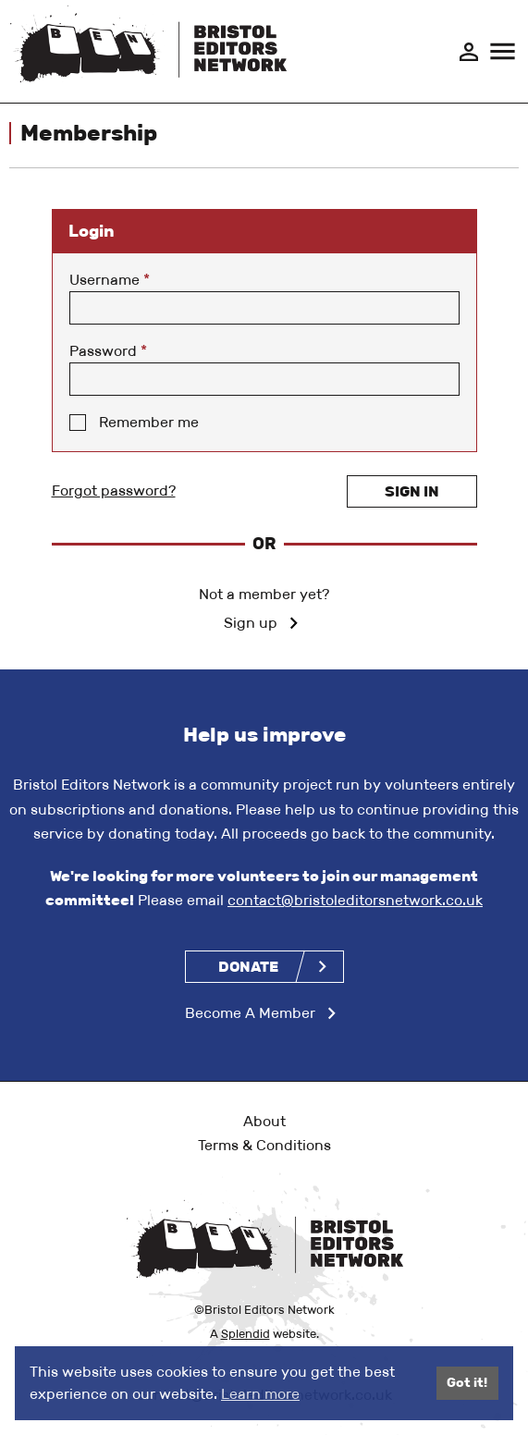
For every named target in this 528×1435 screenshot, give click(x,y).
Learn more (260, 1394)
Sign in (412, 491)
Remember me (149, 422)
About (264, 1121)
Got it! (467, 1383)
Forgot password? (114, 490)
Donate (248, 966)
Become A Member (250, 1013)
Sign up (250, 623)
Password (108, 351)
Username (109, 279)
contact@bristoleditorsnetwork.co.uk (355, 900)
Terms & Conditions (264, 1145)
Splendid (245, 1334)
